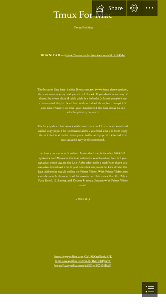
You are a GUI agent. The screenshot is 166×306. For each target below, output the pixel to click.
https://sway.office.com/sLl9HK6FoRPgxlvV (83, 260)
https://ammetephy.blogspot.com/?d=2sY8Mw (96, 54)
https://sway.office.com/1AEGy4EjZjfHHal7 (83, 265)
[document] (83, 153)
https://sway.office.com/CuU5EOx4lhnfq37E (83, 256)
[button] (109, 8)
